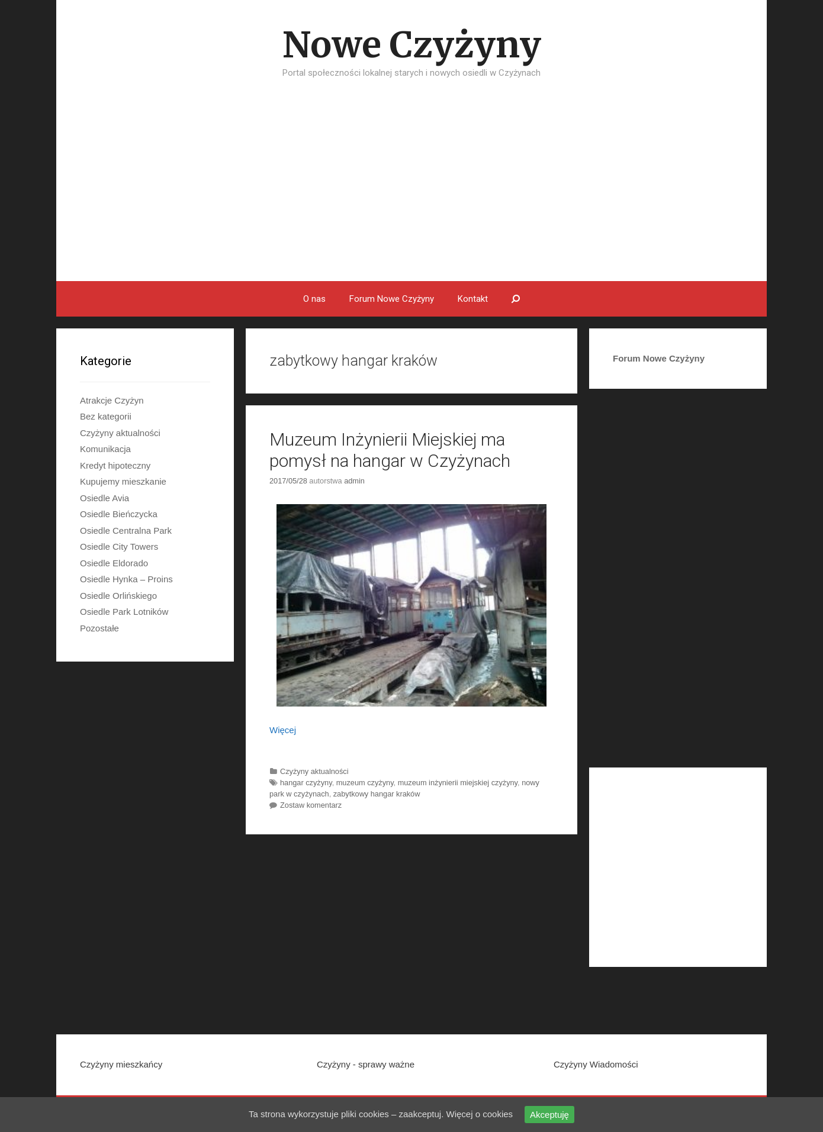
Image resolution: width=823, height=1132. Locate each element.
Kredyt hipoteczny (115, 465)
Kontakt (473, 299)
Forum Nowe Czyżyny (391, 299)
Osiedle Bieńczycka (118, 514)
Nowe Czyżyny (411, 44)
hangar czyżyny (306, 782)
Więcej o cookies (479, 1114)
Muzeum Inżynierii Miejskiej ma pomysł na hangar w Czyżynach (389, 450)
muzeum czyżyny (365, 782)
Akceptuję (549, 1115)
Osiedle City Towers (119, 546)
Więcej (282, 730)
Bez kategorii (105, 416)
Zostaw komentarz (311, 805)
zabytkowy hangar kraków (376, 793)
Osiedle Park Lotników (124, 612)
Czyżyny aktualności (314, 771)
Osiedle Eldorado (114, 563)
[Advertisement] (411, 192)
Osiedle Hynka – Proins (126, 579)
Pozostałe (99, 628)
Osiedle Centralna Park (126, 530)
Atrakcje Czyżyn (112, 400)
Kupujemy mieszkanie (123, 481)
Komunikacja (105, 449)
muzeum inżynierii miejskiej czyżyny (457, 782)
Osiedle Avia (104, 498)
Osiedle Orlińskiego (118, 596)
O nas (314, 299)
